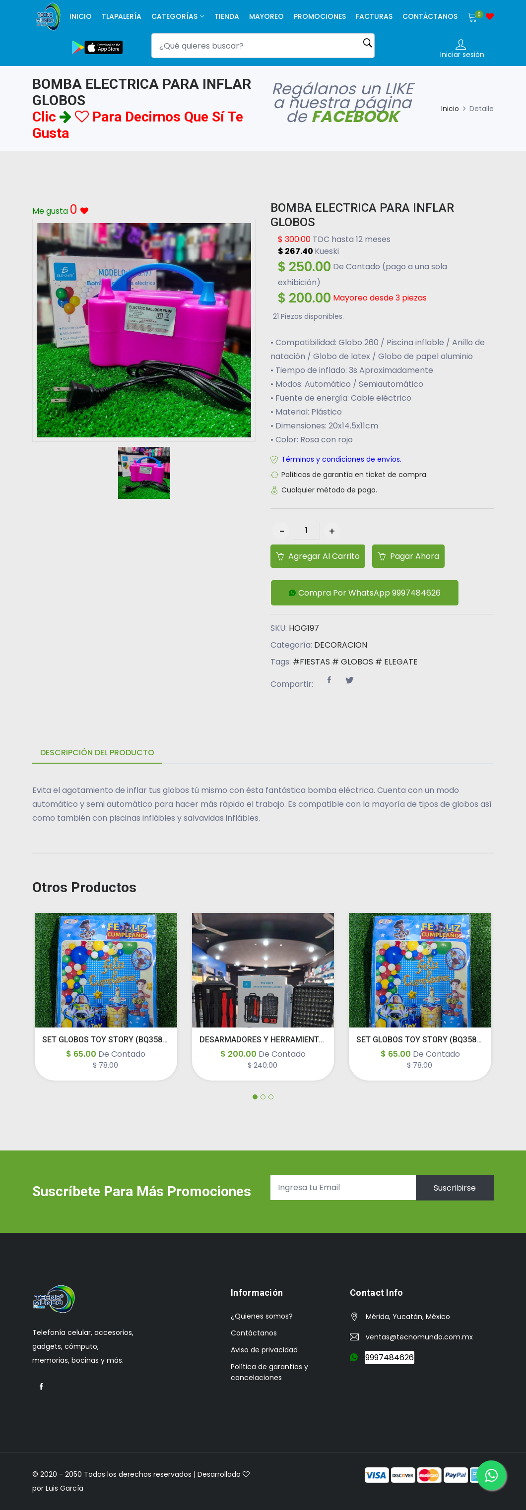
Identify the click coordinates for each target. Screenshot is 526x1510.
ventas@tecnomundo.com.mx (419, 1337)
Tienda (226, 16)
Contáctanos (430, 16)
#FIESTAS (311, 661)
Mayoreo (266, 16)
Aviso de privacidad (264, 1350)
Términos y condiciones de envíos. (341, 459)
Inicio (80, 16)
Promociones (320, 16)
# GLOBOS (352, 661)
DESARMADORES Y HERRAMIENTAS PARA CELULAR (292, 1039)
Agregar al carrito (318, 556)
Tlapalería (121, 16)
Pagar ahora (408, 556)
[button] (364, 593)
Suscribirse (455, 1187)
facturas (374, 16)
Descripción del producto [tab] (97, 752)
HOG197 (304, 628)
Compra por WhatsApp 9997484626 (365, 593)
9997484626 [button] (389, 1357)
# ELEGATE (396, 661)
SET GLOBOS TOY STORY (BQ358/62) (109, 1039)
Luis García (64, 1488)
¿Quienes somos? (262, 1316)
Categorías (174, 16)
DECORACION (340, 645)
